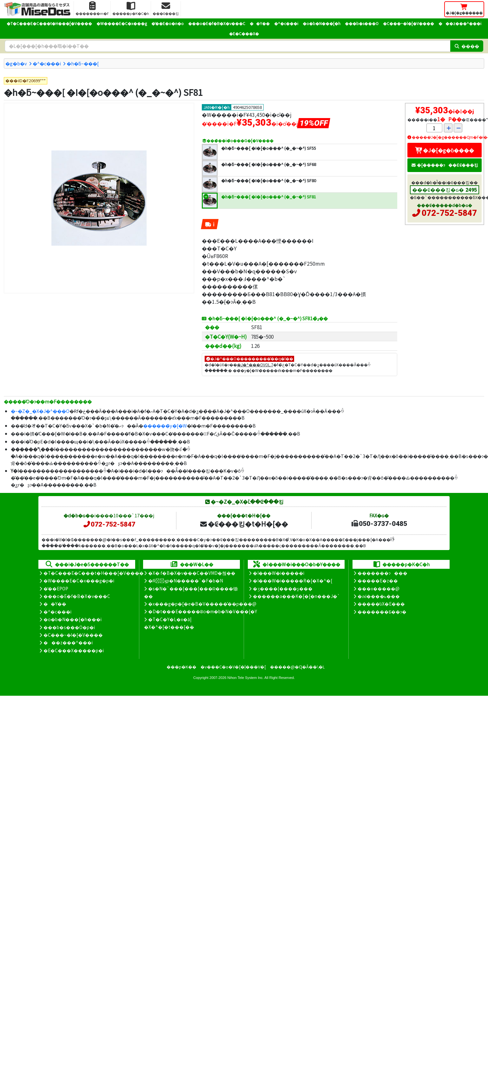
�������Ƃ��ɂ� (382, 611)
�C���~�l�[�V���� (408, 23)
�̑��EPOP (55, 588)
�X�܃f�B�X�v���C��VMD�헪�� (191, 573)
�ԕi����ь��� (379, 596)
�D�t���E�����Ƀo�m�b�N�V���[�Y (202, 611)
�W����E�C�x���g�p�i (78, 580)
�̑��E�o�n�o (167, 23)
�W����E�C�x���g (121, 23)
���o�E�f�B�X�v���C (216, 23)
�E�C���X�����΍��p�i (73, 650)
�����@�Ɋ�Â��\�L (297, 667)
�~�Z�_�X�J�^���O (40, 411)
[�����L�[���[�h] (227, 46)
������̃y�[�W (165, 425)
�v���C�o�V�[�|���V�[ (233, 667)
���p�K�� (181, 667)
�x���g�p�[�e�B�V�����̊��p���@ (202, 604)
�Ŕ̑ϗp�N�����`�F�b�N (185, 580)
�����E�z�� (378, 580)
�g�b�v (16, 63)
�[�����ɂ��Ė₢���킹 (444, 165)
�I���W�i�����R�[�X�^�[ (292, 580)
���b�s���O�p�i (69, 627)
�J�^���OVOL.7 (255, 364)
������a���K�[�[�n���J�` (296, 596)
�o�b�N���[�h (321, 23)
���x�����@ (378, 588)
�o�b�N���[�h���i (72, 619)
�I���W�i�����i (278, 573)
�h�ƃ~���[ (83, 63)
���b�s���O (362, 23)
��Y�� (260, 23)
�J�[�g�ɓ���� (444, 150)
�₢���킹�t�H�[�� (244, 523)
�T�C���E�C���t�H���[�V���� (49, 23)
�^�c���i (286, 23)
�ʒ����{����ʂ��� (283, 588)
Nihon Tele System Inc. (246, 678)
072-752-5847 (449, 213)
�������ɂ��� (382, 573)
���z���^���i (460, 23)
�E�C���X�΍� (244, 33)
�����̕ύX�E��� (381, 604)
